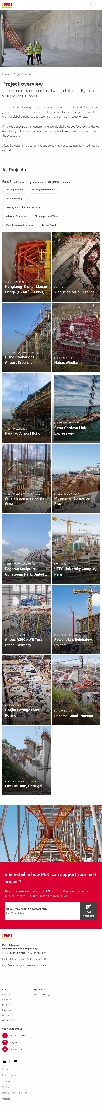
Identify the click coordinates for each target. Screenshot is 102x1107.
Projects (6, 1005)
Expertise (7, 1010)
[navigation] (51, 911)
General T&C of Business (14, 1093)
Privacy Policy (9, 1075)
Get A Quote (8, 1020)
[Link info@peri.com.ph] (51, 1042)
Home (5, 74)
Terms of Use (9, 1081)
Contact (6, 1087)
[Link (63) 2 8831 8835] (51, 1035)
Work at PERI (42, 994)
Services (6, 999)
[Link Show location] (51, 1049)
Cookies (6, 1098)
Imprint (5, 1069)
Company (7, 1015)
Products (6, 994)
